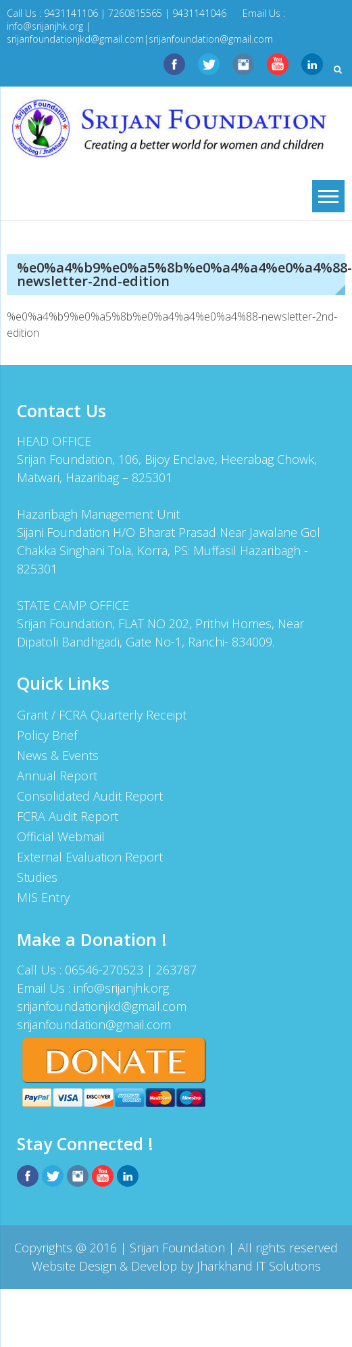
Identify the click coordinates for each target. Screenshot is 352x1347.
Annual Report (57, 775)
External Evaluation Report (90, 857)
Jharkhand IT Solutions (259, 1266)
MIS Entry (43, 897)
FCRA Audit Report (67, 816)
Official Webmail (61, 836)
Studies (37, 877)
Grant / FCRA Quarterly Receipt (101, 715)
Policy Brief (47, 735)
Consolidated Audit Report (90, 796)
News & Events (58, 755)
